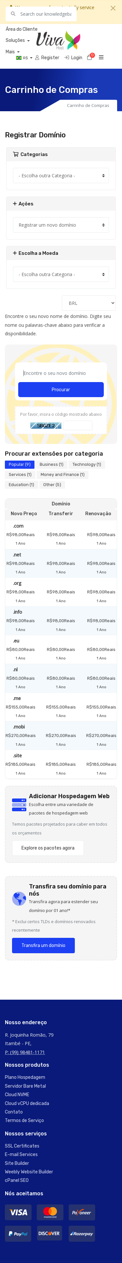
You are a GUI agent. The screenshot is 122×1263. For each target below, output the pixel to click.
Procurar (61, 390)
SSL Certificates (22, 1146)
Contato (14, 1112)
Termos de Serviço (24, 1120)
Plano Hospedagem (25, 1077)
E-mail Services (21, 1154)
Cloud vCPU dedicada (27, 1103)
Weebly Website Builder (29, 1172)
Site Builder (17, 1163)
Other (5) (52, 484)
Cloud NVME (17, 1094)
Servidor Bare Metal (25, 1086)
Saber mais (59, 16)
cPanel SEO (17, 1180)
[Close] (113, 8)
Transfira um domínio (43, 945)
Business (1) (51, 464)
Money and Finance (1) (63, 474)
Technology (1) (87, 464)
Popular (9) (20, 464)
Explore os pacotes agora (48, 848)
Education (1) (21, 484)
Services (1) (20, 474)
